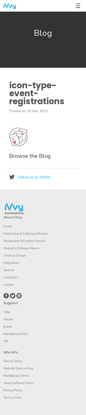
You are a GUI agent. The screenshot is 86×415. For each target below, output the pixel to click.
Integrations (11, 263)
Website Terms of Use (18, 368)
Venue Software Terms (18, 383)
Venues (8, 319)
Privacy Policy (12, 390)
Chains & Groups (14, 256)
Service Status (12, 361)
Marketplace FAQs (15, 334)
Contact (8, 285)
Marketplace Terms (16, 376)
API (5, 341)
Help (6, 312)
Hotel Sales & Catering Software (25, 234)
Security (8, 270)
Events (7, 327)
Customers (10, 277)
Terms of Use (12, 398)
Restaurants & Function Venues (24, 241)
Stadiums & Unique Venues (21, 248)
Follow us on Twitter (34, 177)
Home (7, 226)
